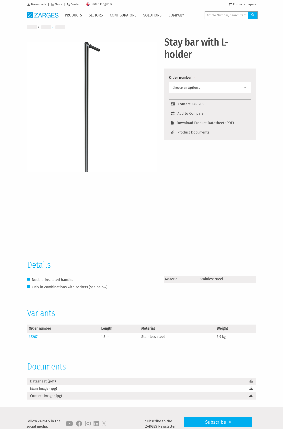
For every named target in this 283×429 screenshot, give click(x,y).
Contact (76, 4)
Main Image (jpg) (43, 388)
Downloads (38, 4)
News (58, 4)
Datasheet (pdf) (43, 381)
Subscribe (216, 422)
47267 (33, 337)
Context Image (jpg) (46, 396)
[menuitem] (74, 15)
